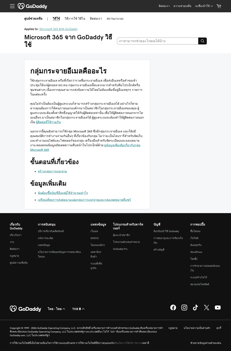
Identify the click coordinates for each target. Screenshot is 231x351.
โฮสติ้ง (193, 259)
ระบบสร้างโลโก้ (198, 277)
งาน (12, 242)
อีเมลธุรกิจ (196, 245)
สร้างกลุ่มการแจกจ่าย (52, 171)
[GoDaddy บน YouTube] (217, 309)
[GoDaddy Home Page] (26, 309)
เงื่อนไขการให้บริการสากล (128, 343)
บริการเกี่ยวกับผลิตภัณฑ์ (51, 231)
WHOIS (95, 238)
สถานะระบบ (115, 18)
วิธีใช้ (56, 18)
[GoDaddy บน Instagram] (184, 309)
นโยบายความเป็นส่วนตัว (197, 328)
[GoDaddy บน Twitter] (206, 309)
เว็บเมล (94, 231)
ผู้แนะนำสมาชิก (121, 235)
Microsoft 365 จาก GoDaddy (58, 28)
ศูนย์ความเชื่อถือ (19, 263)
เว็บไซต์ (194, 238)
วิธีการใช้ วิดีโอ (75, 18)
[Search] (202, 41)
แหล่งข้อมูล (44, 245)
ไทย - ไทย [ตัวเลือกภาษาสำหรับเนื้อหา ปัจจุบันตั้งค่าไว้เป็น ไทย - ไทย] (57, 309)
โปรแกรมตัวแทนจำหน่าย (126, 242)
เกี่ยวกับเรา (16, 235)
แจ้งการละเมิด (45, 238)
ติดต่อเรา (96, 18)
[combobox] (158, 41)
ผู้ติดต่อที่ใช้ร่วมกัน (48, 122)
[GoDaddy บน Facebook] (173, 309)
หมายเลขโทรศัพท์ (199, 284)
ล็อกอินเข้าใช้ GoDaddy (166, 231)
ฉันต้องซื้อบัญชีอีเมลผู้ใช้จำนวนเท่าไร (63, 192)
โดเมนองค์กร (98, 245)
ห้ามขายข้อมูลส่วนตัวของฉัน (205, 343)
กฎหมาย (14, 256)
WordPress (196, 252)
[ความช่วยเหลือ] (182, 6)
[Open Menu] (10, 6)
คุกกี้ (218, 328)
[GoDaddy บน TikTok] (195, 309)
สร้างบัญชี (159, 249)
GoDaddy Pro (120, 249)
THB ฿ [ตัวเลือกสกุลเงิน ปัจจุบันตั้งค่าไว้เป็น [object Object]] (79, 309)
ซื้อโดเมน (195, 231)
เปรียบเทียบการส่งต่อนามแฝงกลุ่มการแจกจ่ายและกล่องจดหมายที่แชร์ (84, 199)
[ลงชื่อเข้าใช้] (204, 6)
